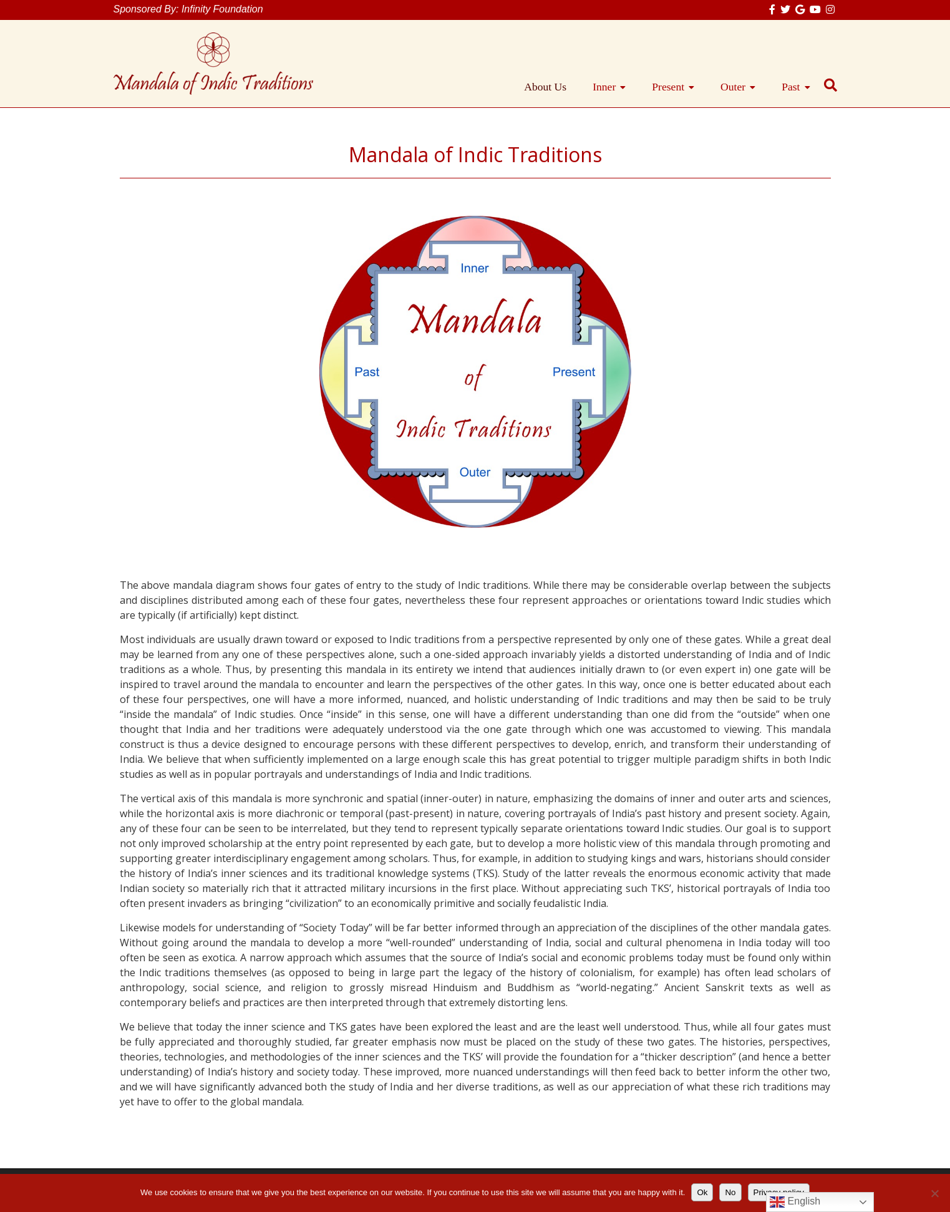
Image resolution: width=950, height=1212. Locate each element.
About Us (545, 86)
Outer (732, 86)
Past (791, 86)
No (730, 1192)
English (795, 1202)
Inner (604, 86)
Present (668, 86)
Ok (702, 1192)
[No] (934, 1193)
